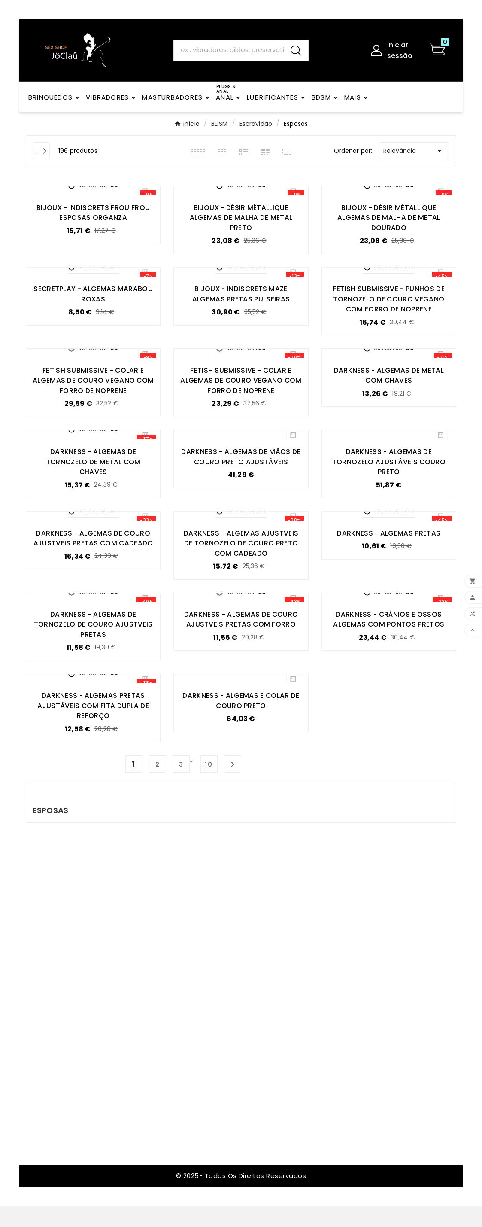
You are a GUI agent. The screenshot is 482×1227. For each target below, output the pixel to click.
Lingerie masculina (332, 938)
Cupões (233, 966)
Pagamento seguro (168, 950)
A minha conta (160, 1122)
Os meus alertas (246, 980)
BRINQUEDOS (323, 980)
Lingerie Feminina (330, 952)
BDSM (312, 966)
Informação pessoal (252, 909)
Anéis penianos (327, 1069)
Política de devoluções (155, 969)
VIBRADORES (322, 1083)
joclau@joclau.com (68, 940)
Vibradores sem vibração (329, 999)
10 (209, 785)
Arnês (312, 1018)
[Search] (228, 50)
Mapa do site (158, 1094)
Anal (310, 1032)
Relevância (414, 151)
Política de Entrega (167, 936)
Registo (148, 1108)
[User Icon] (395, 50)
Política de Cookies (167, 1042)
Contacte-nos (160, 1080)
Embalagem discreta (170, 921)
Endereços (237, 952)
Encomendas (241, 924)
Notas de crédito (248, 938)
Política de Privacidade (155, 992)
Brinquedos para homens (329, 1051)
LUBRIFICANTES (326, 924)
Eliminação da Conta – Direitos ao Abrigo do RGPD (170, 1019)
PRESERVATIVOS (327, 909)
